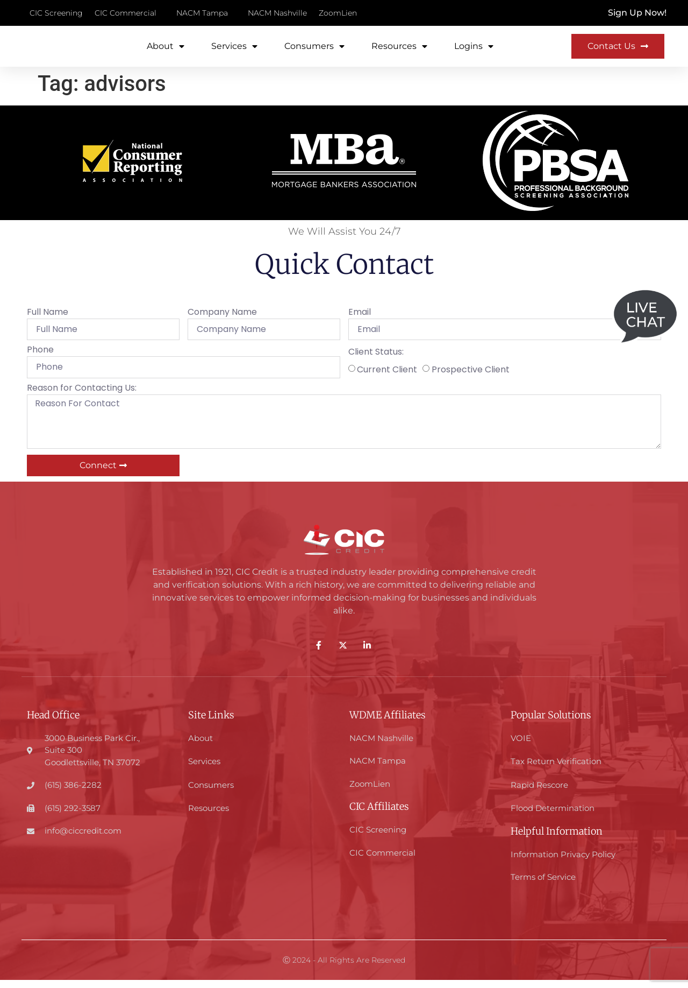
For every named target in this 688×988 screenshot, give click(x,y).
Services (234, 50)
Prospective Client (471, 378)
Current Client (387, 378)
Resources (399, 50)
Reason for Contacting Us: (82, 397)
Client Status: (376, 361)
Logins (473, 50)
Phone (40, 359)
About (165, 50)
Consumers (314, 50)
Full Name (47, 321)
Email (359, 321)
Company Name (222, 321)
